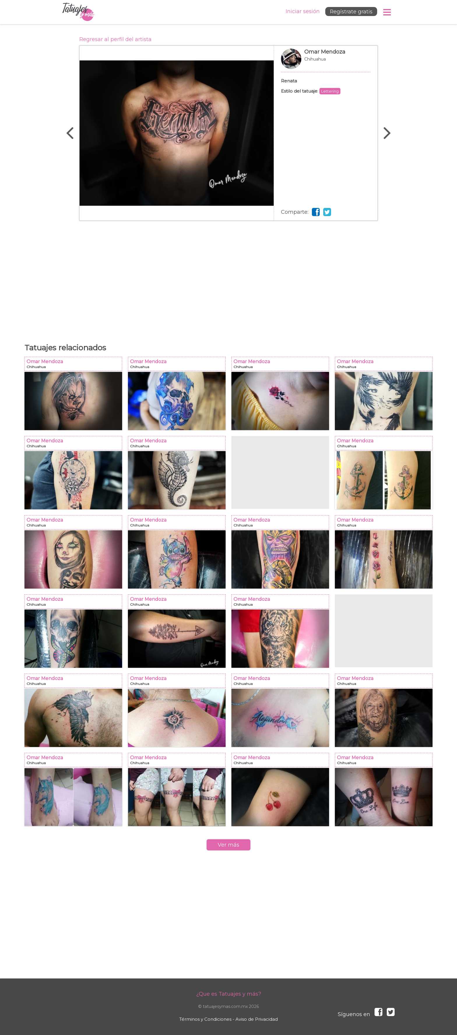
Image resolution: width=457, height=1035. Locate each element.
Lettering (330, 91)
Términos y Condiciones (205, 1019)
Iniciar (301, 11)
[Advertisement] (228, 279)
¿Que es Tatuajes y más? (228, 994)
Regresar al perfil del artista (115, 39)
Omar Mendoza (325, 62)
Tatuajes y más (78, 12)
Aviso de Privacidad (256, 1019)
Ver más (228, 845)
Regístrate (350, 12)
